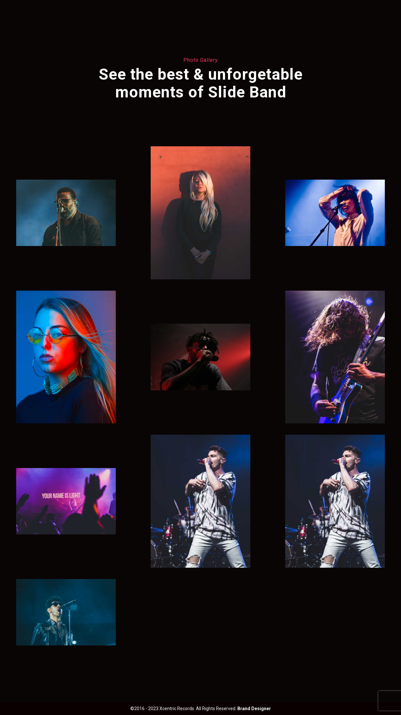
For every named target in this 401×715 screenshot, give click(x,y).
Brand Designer (254, 708)
